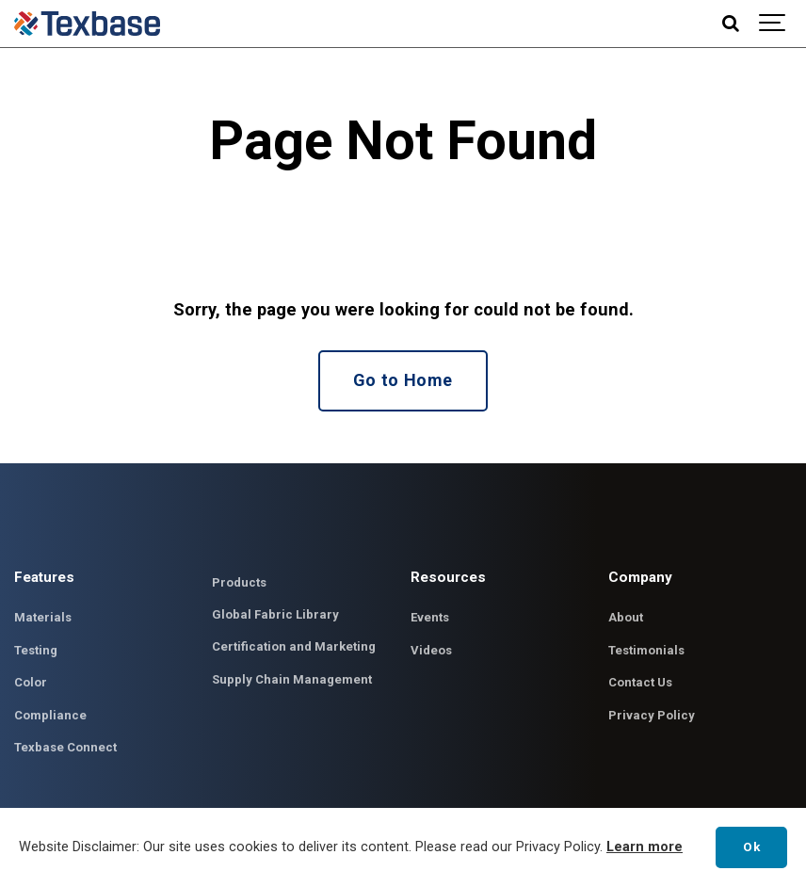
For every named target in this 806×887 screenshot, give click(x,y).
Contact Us (640, 684)
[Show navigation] (773, 23)
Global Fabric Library (275, 615)
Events (431, 619)
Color (30, 684)
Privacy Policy (651, 716)
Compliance (50, 716)
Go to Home (403, 381)
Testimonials (647, 651)
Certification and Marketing (294, 648)
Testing (36, 651)
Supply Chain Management (292, 680)
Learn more (644, 847)
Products (239, 583)
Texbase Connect (66, 749)
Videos (432, 651)
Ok (751, 846)
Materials (43, 619)
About (625, 619)
